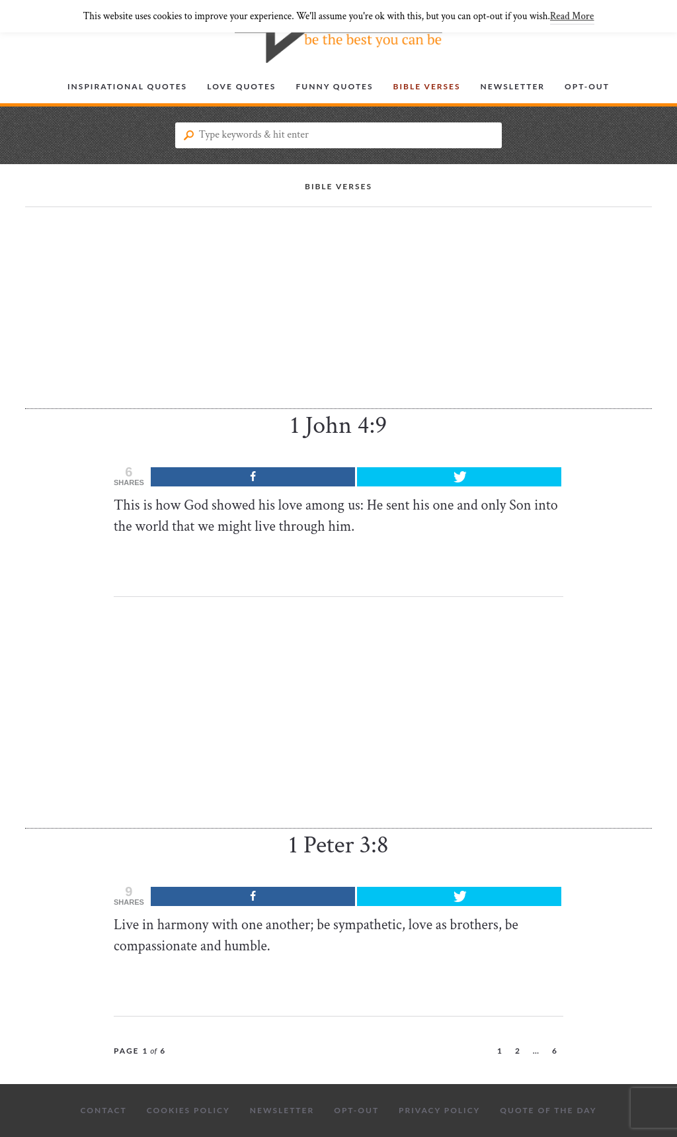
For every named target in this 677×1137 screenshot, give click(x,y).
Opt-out (587, 86)
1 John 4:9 (338, 425)
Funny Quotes (334, 86)
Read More (572, 16)
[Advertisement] (338, 316)
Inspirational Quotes (127, 86)
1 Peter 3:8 (338, 845)
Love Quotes (241, 86)
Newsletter (513, 86)
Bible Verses (427, 86)
